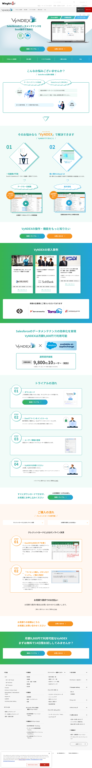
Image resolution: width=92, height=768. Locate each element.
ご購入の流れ (40, 9)
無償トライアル (81, 9)
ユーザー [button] (69, 6)
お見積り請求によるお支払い (68, 525)
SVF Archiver (9, 686)
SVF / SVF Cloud (10, 683)
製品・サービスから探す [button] (45, 6)
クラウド (84, 15)
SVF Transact (9, 688)
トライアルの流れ (32, 9)
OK (44, 764)
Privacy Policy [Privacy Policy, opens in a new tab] (22, 759)
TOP (80, 15)
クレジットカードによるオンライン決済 (24, 525)
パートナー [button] (76, 6)
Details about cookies (33, 764)
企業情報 (85, 6)
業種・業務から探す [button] (59, 6)
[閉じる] (49, 753)
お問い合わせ (88, 9)
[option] (46, 313)
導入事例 (25, 9)
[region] (26, 759)
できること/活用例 (18, 9)
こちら (56, 483)
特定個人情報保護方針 (73, 756)
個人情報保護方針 (61, 756)
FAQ (45, 9)
